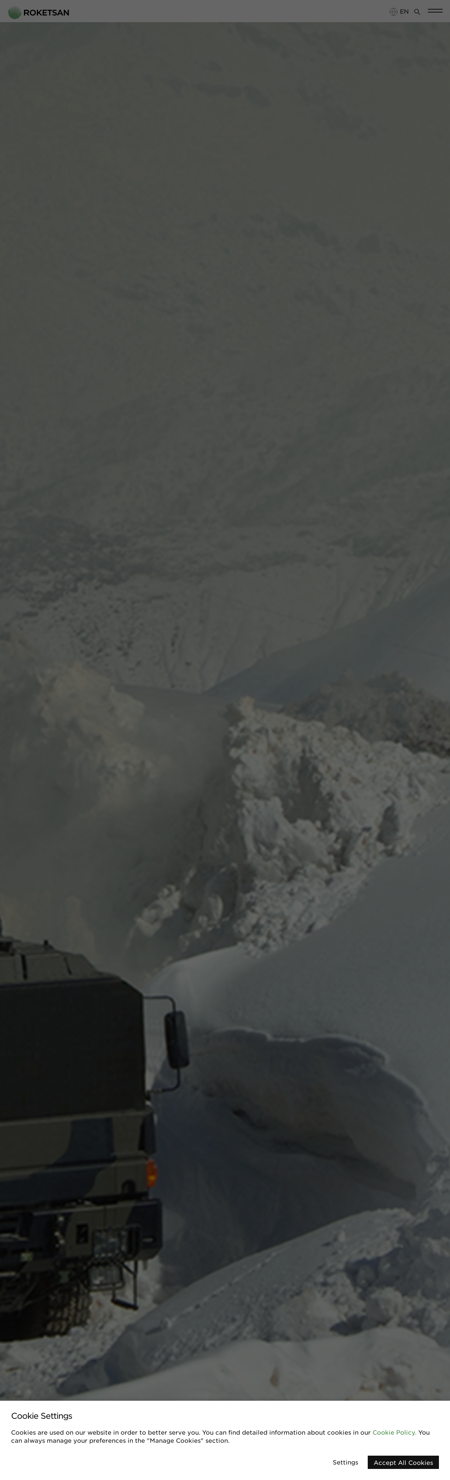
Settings (345, 1462)
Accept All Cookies (403, 1462)
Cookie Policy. (394, 1432)
